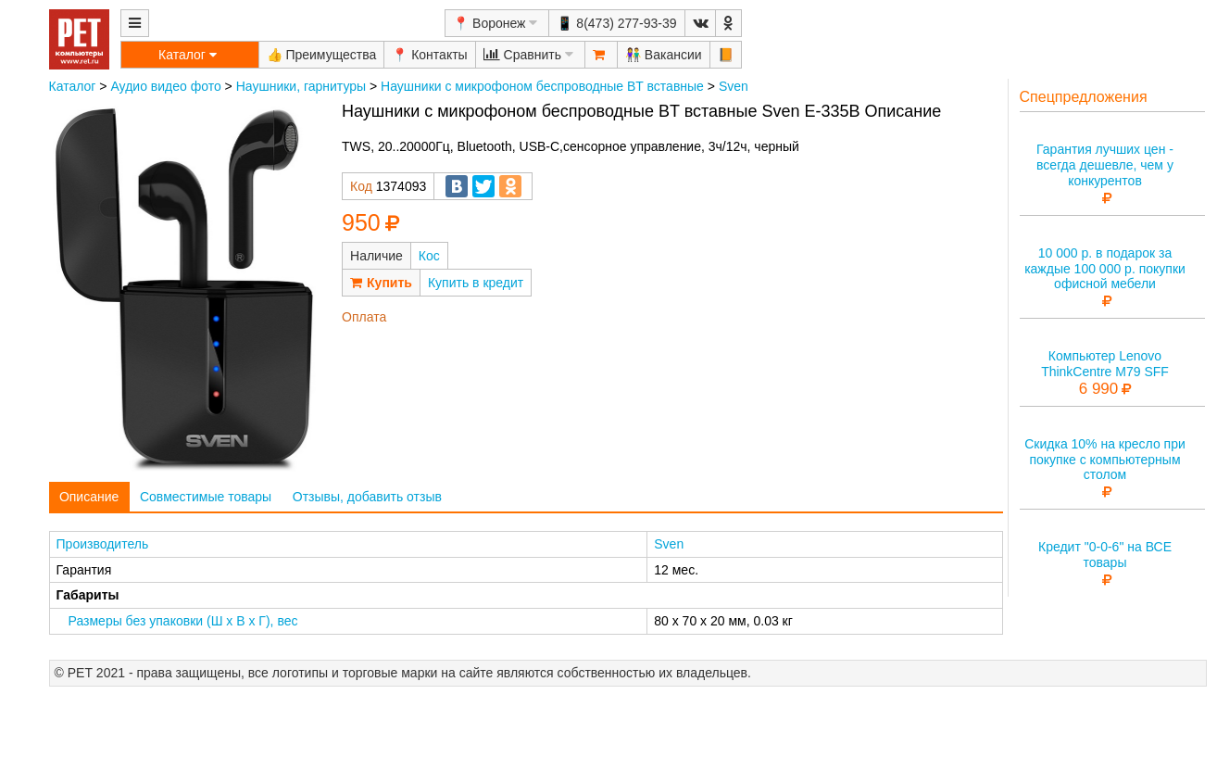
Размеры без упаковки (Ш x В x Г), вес (183, 620)
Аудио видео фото (165, 86)
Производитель (102, 543)
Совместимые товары (205, 496)
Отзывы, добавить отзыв (367, 496)
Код (361, 186)
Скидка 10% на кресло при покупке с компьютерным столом (1105, 459)
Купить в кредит (475, 282)
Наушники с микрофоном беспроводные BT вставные (542, 86)
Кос (429, 255)
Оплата (364, 316)
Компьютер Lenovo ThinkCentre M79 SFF (1105, 363)
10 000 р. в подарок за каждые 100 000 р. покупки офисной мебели (1105, 269)
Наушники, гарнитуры (301, 86)
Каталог (72, 86)
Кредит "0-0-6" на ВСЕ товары (1105, 554)
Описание (89, 496)
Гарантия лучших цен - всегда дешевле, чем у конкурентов (1104, 165)
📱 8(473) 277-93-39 (616, 23)
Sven (733, 86)
